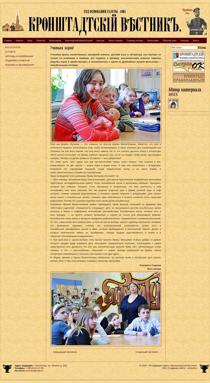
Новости (19, 40)
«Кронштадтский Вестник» (183, 365)
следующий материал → (148, 352)
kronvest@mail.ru (34, 370)
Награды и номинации (19, 56)
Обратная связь (169, 40)
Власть (196, 40)
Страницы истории (135, 40)
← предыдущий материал (63, 352)
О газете (10, 52)
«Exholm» (192, 368)
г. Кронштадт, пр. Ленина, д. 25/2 (50, 365)
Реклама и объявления (19, 65)
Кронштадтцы (55, 40)
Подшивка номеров (17, 60)
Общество (40, 40)
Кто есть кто (13, 47)
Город (29, 40)
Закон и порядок (115, 40)
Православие (153, 40)
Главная (8, 40)
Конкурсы (185, 40)
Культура (100, 40)
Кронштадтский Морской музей (78, 40)
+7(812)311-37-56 (34, 368)
